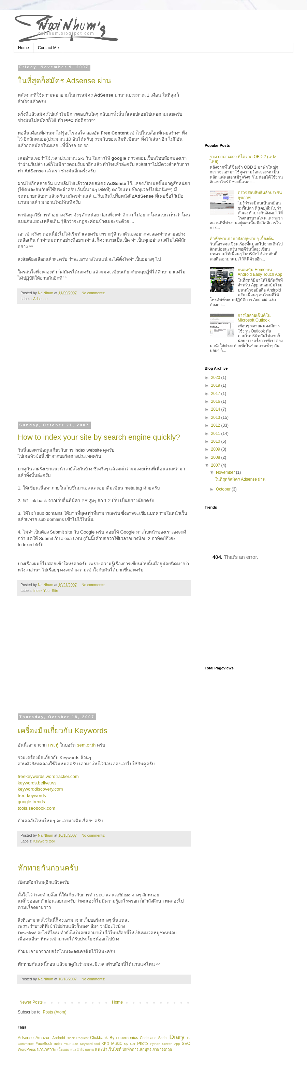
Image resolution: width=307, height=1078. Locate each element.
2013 (216, 417)
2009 (216, 449)
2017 (216, 393)
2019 (216, 385)
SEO (186, 1043)
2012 (216, 425)
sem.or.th (86, 745)
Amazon (42, 1037)
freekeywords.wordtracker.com (48, 776)
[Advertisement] (104, 367)
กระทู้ (53, 745)
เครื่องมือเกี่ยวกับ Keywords (62, 730)
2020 (216, 377)
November (226, 472)
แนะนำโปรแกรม (82, 1049)
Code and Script (153, 1038)
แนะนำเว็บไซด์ (108, 1049)
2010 (216, 441)
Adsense (40, 299)
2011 (216, 433)
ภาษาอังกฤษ (162, 1049)
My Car (129, 1044)
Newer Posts (31, 1002)
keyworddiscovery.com (40, 789)
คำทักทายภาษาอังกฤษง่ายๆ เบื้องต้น (242, 238)
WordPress (27, 1049)
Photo (142, 1043)
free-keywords (32, 795)
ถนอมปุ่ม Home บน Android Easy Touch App (260, 272)
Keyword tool (44, 841)
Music (116, 1043)
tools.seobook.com (36, 808)
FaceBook (43, 1043)
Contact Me (48, 47)
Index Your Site (45, 590)
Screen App (171, 1044)
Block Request (78, 1038)
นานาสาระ (46, 1049)
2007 (216, 465)
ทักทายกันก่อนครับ (48, 868)
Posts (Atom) (54, 1012)
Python (155, 1044)
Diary (177, 1036)
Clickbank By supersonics (114, 1037)
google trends (31, 801)
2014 (216, 409)
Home (23, 47)
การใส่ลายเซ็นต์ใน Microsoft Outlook (254, 318)
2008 (216, 457)
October (224, 489)
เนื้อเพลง (63, 1049)
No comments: (94, 293)
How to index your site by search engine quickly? (99, 437)
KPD (105, 1043)
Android (58, 1038)
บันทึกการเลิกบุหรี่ (136, 1049)
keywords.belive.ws (37, 782)
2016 (216, 401)
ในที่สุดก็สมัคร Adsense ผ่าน (64, 80)
